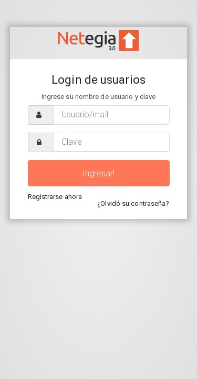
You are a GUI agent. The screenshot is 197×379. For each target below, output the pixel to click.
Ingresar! (98, 173)
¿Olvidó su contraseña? (133, 203)
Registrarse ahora (55, 197)
